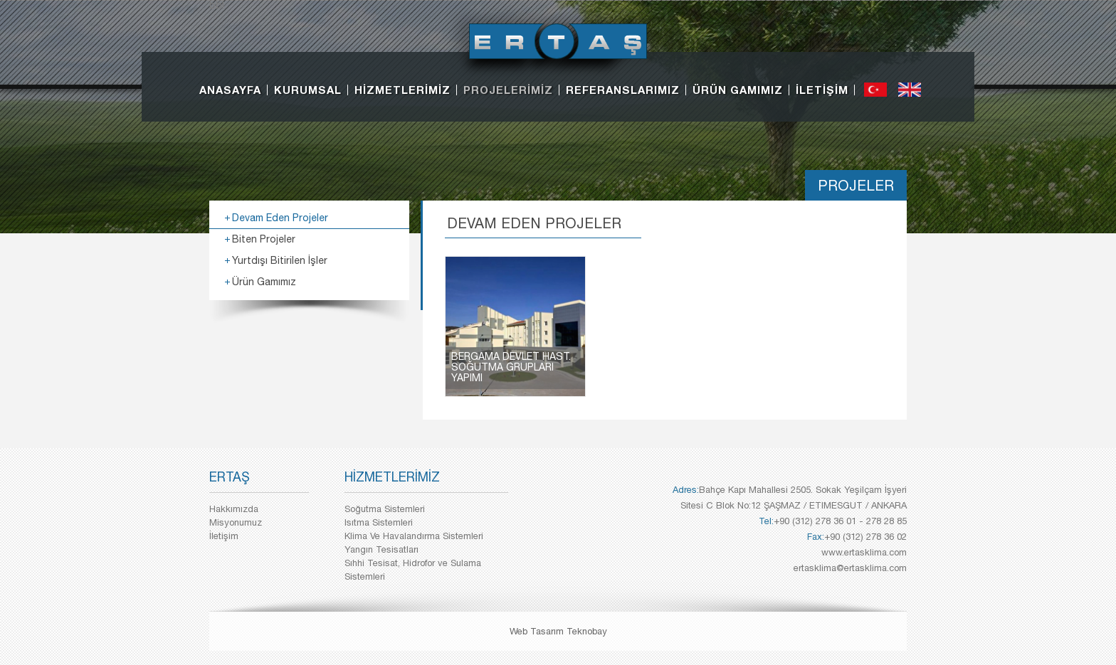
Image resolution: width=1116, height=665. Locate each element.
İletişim (223, 536)
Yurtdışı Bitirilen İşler (279, 260)
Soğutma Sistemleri (384, 509)
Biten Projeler (263, 239)
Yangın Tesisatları (381, 549)
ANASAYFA (230, 89)
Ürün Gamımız (264, 281)
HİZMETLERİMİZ (402, 89)
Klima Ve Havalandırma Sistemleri (413, 536)
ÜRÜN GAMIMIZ (738, 89)
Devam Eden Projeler (280, 217)
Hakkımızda (233, 509)
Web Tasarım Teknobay (558, 631)
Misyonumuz (235, 522)
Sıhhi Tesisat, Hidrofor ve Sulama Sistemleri (412, 570)
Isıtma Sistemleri (378, 522)
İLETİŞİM (822, 89)
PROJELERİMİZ (508, 89)
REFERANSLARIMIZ (623, 89)
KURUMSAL (308, 89)
